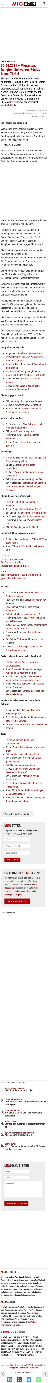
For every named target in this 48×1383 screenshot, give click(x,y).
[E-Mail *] (17, 839)
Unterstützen (40, 1365)
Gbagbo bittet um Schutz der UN (25, 614)
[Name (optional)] (17, 853)
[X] (25, 1380)
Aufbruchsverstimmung (34, 516)
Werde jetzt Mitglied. (13, 894)
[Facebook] (15, 1380)
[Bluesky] (34, 1380)
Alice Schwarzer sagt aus (22, 431)
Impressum (24, 1368)
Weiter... (30, 1355)
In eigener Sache (8, 1365)
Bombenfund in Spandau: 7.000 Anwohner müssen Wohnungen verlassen (26, 486)
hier (32, 1295)
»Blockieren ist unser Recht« (30, 353)
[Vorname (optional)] (17, 846)
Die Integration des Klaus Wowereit (26, 401)
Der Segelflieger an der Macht (24, 527)
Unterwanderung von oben (22, 765)
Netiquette (14, 1368)
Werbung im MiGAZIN (25, 1365)
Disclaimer (34, 1368)
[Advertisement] (24, 32)
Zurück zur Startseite (17, 814)
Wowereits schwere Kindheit (27, 404)
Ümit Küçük (10, 105)
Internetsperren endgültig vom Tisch (27, 479)
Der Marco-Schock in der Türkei (24, 754)
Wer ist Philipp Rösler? (30, 509)
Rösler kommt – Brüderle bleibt (31, 512)
